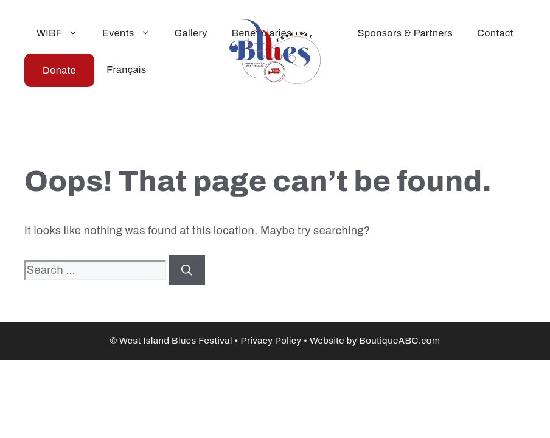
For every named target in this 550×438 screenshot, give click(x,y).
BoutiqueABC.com (399, 341)
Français (126, 69)
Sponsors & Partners (405, 33)
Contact (495, 33)
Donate (59, 70)
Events (132, 33)
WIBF (63, 33)
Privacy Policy (270, 341)
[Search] (187, 270)
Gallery (191, 33)
